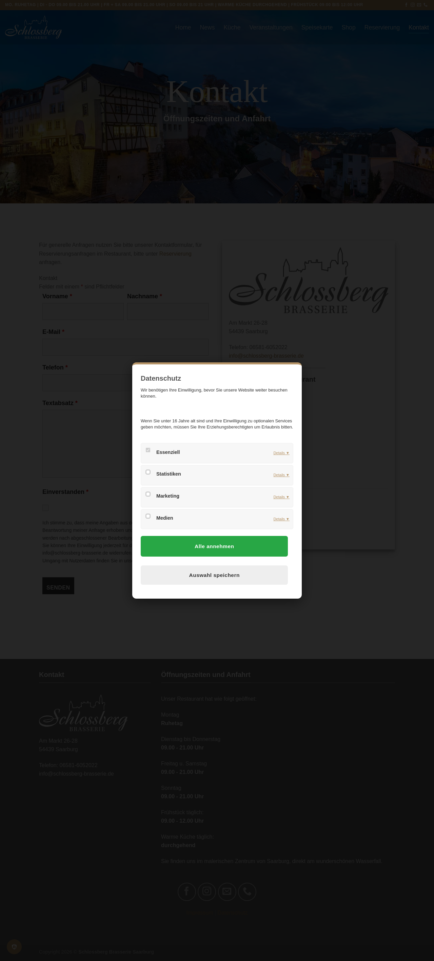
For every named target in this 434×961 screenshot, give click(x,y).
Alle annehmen (214, 546)
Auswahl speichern (214, 575)
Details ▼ (281, 453)
